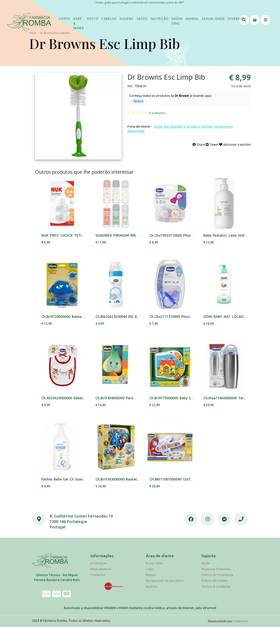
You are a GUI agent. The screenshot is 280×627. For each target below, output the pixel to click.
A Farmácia (98, 563)
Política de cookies (214, 580)
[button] (64, 19)
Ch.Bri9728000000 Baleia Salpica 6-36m (73, 316)
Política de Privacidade (217, 575)
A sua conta (154, 563)
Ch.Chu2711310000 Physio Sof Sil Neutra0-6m (187, 316)
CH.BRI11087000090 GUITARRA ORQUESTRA (185, 479)
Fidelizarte (240, 621)
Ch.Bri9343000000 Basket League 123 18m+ (131, 479)
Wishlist (151, 586)
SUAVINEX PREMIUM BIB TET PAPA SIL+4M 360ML (137, 235)
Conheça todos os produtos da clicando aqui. (170, 95)
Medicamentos (100, 569)
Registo (151, 575)
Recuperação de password (164, 580)
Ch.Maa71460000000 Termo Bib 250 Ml (235, 398)
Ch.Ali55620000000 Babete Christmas (71, 398)
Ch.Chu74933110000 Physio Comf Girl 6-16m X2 (188, 235)
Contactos (97, 575)
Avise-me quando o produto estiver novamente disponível (180, 128)
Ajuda (205, 563)
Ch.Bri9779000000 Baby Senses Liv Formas (184, 398)
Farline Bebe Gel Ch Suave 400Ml (68, 479)
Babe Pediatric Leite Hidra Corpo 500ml (236, 235)
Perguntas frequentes (216, 569)
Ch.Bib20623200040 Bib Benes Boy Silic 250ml (133, 316)
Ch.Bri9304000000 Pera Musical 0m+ (125, 398)
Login (150, 569)
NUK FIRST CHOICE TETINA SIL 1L (69, 235)
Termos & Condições (216, 586)
